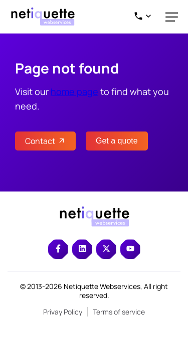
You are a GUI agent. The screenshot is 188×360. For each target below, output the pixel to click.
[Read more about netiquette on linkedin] (82, 249)
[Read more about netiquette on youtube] (130, 249)
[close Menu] (171, 16)
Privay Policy (62, 311)
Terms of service (119, 311)
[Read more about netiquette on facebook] (58, 249)
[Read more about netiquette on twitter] (106, 249)
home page (74, 92)
